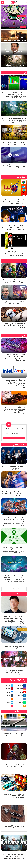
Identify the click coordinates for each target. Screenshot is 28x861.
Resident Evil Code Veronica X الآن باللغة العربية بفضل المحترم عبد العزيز (13, 227)
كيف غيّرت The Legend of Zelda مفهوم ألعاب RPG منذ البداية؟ (14, 281)
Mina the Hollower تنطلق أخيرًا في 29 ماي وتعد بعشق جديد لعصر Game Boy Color (14, 19)
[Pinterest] (7, 688)
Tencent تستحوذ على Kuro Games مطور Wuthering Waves (14, 672)
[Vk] (20, 699)
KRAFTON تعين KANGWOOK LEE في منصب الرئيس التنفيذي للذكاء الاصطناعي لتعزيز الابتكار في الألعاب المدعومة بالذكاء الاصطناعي (13, 620)
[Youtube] (20, 692)
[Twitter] (7, 685)
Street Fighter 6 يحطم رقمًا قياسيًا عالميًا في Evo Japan (13, 467)
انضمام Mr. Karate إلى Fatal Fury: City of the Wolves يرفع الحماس (14, 325)
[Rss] (20, 706)
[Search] (2, 2)
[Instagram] (20, 688)
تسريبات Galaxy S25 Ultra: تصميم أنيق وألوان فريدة (14, 734)
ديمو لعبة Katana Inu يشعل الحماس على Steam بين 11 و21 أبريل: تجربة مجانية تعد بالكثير (13, 856)
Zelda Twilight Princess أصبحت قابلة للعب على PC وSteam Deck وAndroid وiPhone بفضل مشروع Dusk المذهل (14, 38)
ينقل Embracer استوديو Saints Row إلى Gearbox (14, 826)
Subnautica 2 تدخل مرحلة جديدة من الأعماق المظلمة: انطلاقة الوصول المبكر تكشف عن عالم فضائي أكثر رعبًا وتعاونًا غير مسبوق (13, 579)
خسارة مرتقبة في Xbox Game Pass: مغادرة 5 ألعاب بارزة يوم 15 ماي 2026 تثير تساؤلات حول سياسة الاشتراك (13, 550)
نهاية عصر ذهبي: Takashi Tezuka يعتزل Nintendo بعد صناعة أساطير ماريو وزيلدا (15, 51)
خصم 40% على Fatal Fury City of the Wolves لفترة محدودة (14, 143)
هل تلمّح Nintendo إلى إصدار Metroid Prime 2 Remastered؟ (13, 796)
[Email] (7, 692)
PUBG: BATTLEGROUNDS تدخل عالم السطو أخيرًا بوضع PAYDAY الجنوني (15, 64)
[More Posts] (14, 589)
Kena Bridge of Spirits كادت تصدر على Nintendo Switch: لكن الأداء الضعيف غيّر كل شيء (14, 120)
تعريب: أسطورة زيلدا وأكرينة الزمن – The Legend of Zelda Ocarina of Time (13, 201)
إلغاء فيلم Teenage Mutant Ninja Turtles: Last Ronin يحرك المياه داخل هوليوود (13, 765)
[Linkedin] (20, 695)
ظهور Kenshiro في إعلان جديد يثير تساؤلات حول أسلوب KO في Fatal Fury (13, 493)
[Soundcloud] (7, 699)
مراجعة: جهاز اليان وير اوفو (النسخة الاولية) (14, 647)
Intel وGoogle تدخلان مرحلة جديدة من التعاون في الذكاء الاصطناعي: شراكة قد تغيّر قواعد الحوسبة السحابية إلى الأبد (15, 384)
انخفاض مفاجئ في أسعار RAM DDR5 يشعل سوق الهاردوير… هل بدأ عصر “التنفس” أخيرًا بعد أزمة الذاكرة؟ (14, 357)
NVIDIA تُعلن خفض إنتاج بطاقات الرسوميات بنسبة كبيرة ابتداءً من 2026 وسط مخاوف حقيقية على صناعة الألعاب (14, 410)
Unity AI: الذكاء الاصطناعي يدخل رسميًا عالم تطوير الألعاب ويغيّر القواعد (14, 166)
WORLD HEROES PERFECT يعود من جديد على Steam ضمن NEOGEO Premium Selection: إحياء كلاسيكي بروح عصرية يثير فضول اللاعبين (13, 521)
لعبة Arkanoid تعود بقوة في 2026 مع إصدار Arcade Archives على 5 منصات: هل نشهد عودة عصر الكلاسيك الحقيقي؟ (14, 95)
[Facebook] (20, 685)
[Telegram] (7, 702)
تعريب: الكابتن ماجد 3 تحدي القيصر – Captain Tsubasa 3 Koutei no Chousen (13, 253)
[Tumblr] (7, 695)
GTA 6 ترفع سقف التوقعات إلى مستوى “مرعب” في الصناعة (14, 302)
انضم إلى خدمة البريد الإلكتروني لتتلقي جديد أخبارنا (13, 429)
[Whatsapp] (20, 702)
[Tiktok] (7, 706)
